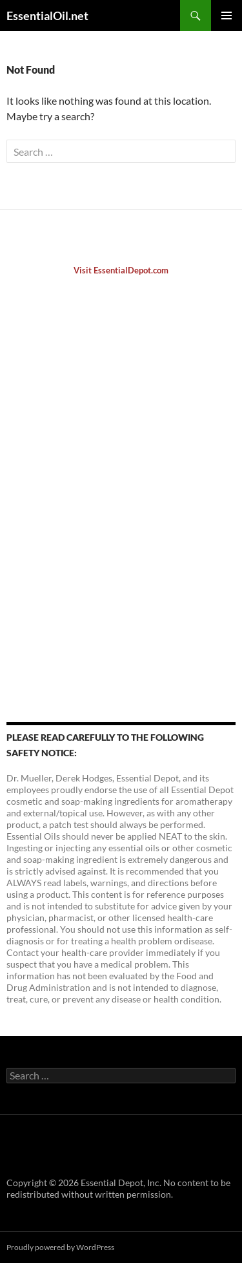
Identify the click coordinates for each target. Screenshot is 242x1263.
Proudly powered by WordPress (60, 1247)
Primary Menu (226, 15)
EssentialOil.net (47, 15)
